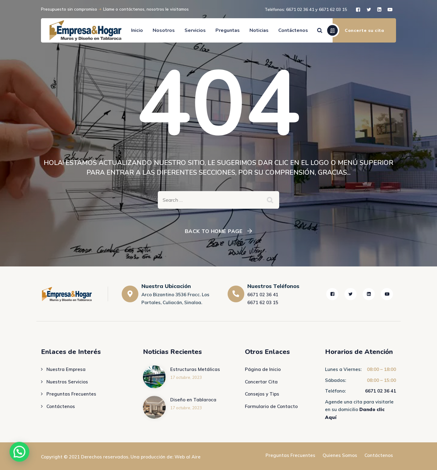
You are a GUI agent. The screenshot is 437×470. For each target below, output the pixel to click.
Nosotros (164, 30)
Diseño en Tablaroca (193, 400)
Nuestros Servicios (67, 382)
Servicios (195, 30)
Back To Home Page (214, 231)
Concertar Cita (261, 382)
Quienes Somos (340, 455)
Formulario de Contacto (271, 406)
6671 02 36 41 (262, 294)
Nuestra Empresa (66, 369)
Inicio (137, 30)
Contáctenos (293, 30)
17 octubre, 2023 (186, 377)
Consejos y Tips (262, 394)
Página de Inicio (263, 369)
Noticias (259, 30)
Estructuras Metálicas (195, 369)
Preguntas (227, 30)
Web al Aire (187, 457)
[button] (14, 453)
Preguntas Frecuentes (71, 394)
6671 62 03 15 (262, 302)
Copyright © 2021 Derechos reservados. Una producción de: (107, 457)
